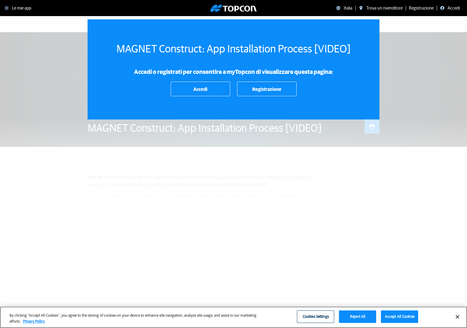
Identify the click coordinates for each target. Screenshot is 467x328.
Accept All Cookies (400, 319)
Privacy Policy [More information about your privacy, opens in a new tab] (34, 324)
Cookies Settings (316, 319)
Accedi (200, 89)
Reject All (357, 319)
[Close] (457, 319)
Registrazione (266, 89)
